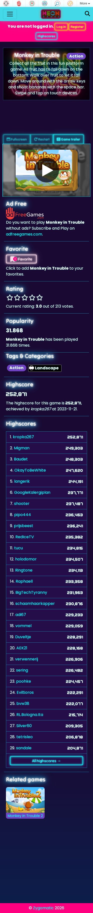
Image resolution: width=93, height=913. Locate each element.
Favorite (21, 259)
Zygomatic (43, 908)
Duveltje (23, 637)
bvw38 (22, 703)
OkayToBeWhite (30, 470)
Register (77, 26)
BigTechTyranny (31, 592)
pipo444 (22, 514)
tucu (18, 548)
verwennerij (26, 659)
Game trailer (68, 139)
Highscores (46, 36)
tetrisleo (24, 737)
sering (22, 670)
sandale (23, 748)
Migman (22, 448)
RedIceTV (24, 537)
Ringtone (23, 570)
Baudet (21, 459)
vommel (23, 626)
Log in (61, 26)
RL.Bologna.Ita (29, 714)
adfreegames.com (24, 234)
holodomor (26, 559)
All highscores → (46, 760)
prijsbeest (23, 526)
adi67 (20, 614)
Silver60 (24, 726)
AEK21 (21, 648)
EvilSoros (25, 692)
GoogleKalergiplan (32, 492)
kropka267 (23, 437)
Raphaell (24, 581)
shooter (22, 503)
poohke (23, 681)
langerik (22, 481)
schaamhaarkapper (35, 603)
